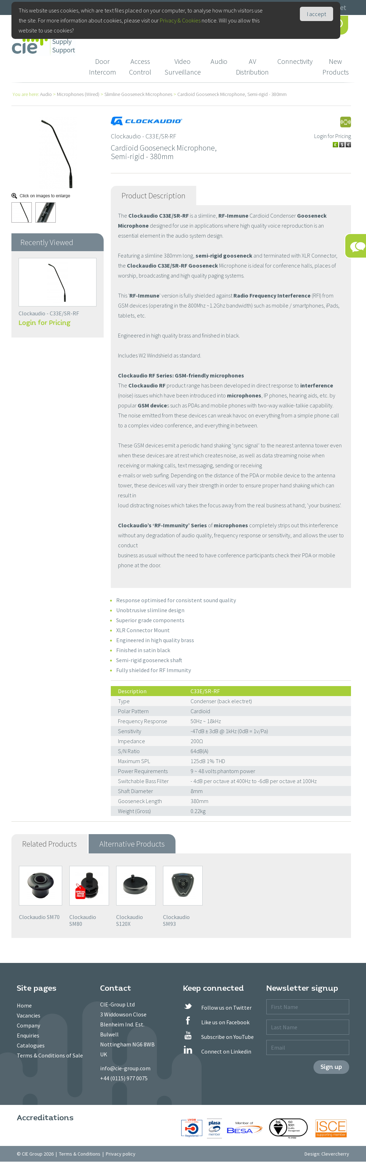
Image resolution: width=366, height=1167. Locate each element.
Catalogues (31, 1045)
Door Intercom (102, 66)
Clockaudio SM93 (176, 920)
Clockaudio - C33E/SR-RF (49, 313)
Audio (219, 61)
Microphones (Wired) (78, 94)
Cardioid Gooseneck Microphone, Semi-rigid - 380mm (232, 94)
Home (24, 1005)
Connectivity (295, 61)
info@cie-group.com (125, 1068)
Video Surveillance (182, 66)
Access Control (140, 66)
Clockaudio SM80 (82, 920)
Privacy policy (120, 1154)
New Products (335, 66)
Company (28, 1025)
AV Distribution (252, 66)
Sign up (331, 1067)
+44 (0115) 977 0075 (124, 1078)
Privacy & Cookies (180, 20)
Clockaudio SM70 (39, 916)
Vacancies (28, 1015)
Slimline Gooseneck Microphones (138, 94)
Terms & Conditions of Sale (50, 1055)
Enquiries (28, 1035)
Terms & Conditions (79, 1154)
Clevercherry (335, 1154)
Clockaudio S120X (129, 920)
